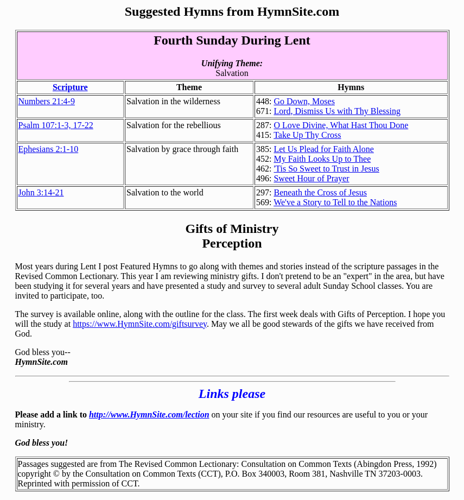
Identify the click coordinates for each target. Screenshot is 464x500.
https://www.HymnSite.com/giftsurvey (140, 323)
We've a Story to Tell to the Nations (335, 202)
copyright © (39, 473)
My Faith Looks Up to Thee (322, 158)
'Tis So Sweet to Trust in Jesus (326, 168)
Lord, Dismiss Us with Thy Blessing (337, 111)
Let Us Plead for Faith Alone (323, 149)
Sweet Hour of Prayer (311, 178)
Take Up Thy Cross (307, 135)
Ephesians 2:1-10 (48, 149)
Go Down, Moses (304, 101)
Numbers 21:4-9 (46, 101)
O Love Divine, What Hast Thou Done (341, 125)
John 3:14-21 (41, 192)
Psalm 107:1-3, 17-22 (55, 125)
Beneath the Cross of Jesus (320, 192)
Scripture (70, 87)
